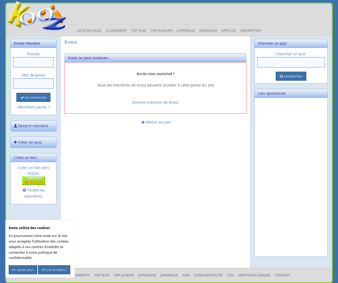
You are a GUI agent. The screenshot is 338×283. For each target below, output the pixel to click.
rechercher (291, 76)
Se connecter (33, 97)
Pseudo (33, 53)
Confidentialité (208, 275)
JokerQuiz (208, 30)
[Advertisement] (291, 177)
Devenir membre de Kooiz (156, 102)
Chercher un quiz (291, 53)
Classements (78, 275)
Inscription (250, 30)
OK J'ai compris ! (54, 270)
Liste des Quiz (89, 30)
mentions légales (254, 275)
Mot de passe (33, 74)
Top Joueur (124, 275)
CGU (230, 275)
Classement (116, 30)
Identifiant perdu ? (33, 106)
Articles (228, 30)
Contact (282, 275)
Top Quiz (139, 30)
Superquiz (186, 30)
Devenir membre (30, 125)
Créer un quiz (27, 142)
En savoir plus (23, 270)
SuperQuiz (147, 275)
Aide (186, 275)
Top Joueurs (161, 30)
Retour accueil (155, 122)
